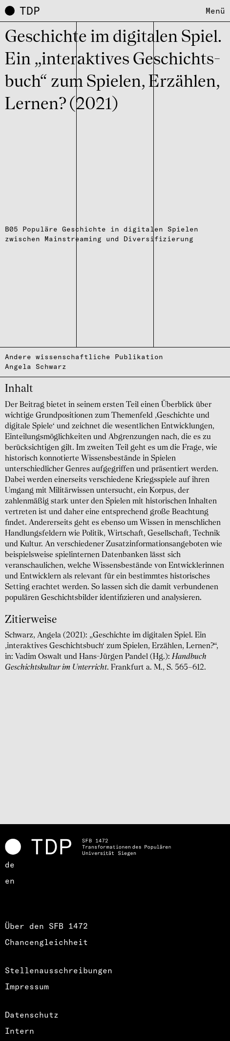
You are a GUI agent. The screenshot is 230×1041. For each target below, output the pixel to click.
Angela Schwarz (35, 366)
